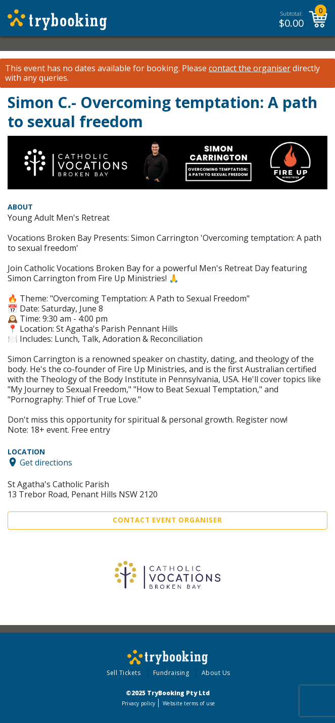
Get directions (46, 462)
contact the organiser (250, 68)
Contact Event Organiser (167, 520)
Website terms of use (189, 703)
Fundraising (171, 672)
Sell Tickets (123, 672)
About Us (216, 672)
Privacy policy (139, 703)
